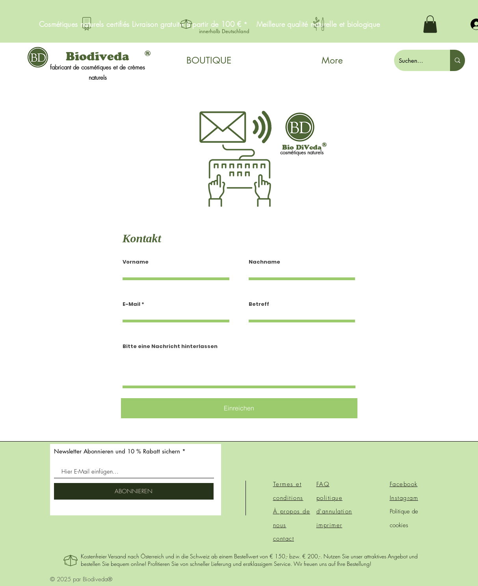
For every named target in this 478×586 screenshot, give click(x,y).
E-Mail (131, 304)
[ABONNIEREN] (134, 491)
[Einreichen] (239, 408)
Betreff (259, 304)
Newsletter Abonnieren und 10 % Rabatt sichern (117, 451)
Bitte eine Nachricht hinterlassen (170, 346)
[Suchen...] (416, 60)
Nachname (264, 261)
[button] (430, 24)
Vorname (136, 261)
